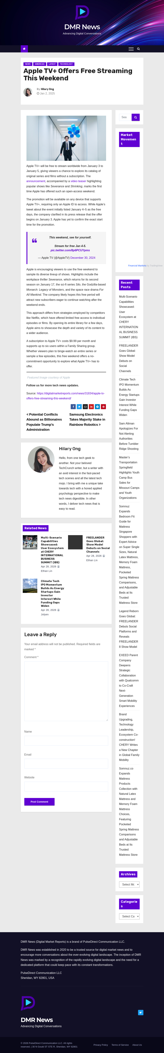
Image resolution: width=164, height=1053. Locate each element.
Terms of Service (120, 1045)
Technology (66, 64)
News (28, 64)
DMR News (82, 27)
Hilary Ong (47, 89)
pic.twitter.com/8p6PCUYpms (70, 250)
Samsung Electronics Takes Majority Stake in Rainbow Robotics (87, 419)
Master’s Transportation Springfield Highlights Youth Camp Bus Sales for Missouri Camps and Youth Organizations (129, 478)
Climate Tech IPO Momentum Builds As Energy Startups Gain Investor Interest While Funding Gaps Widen (52, 594)
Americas (39, 64)
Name (28, 731)
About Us (137, 1045)
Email (27, 754)
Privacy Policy (100, 1045)
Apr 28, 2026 (47, 566)
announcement (35, 181)
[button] (139, 48)
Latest (52, 64)
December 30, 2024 (82, 257)
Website (29, 777)
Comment (31, 657)
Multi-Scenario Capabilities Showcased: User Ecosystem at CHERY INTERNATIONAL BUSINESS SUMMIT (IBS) (128, 317)
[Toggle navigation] (131, 49)
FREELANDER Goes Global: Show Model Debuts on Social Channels (97, 544)
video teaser (78, 181)
